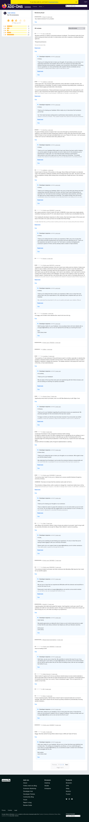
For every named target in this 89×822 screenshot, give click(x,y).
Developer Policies (29, 794)
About (25, 783)
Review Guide (27, 805)
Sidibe (44, 349)
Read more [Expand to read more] (37, 48)
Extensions (28, 6)
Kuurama (45, 313)
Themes (35, 6)
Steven (45, 258)
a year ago (48, 33)
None (44, 696)
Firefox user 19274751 (48, 265)
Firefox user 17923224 (48, 342)
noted (16, 814)
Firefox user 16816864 (48, 560)
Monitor (68, 791)
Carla (44, 523)
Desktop (47, 783)
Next (66, 764)
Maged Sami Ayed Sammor (49, 639)
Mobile (46, 785)
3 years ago (58, 646)
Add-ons (26, 780)
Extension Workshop (29, 788)
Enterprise (47, 788)
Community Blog (28, 797)
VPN (67, 785)
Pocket (68, 794)
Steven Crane (46, 396)
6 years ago (49, 17)
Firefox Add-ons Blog (30, 785)
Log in (85, 1)
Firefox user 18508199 (48, 567)
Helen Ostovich (47, 674)
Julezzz (45, 81)
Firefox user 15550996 (49, 475)
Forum (25, 799)
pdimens (45, 170)
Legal (15, 810)
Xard (44, 432)
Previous (54, 764)
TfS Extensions (14, 15)
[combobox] (76, 6)
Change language (70, 813)
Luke (44, 731)
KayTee (45, 130)
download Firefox (53, 2)
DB (43, 689)
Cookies (10, 810)
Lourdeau (45, 356)
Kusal (44, 17)
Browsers (69, 783)
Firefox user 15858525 (49, 646)
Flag (36, 22)
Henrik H (45, 604)
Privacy (4, 810)
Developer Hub (28, 791)
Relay (67, 788)
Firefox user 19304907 (48, 210)
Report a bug (27, 802)
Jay (44, 33)
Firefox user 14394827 (48, 725)
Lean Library (11, 13)
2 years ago (51, 356)
